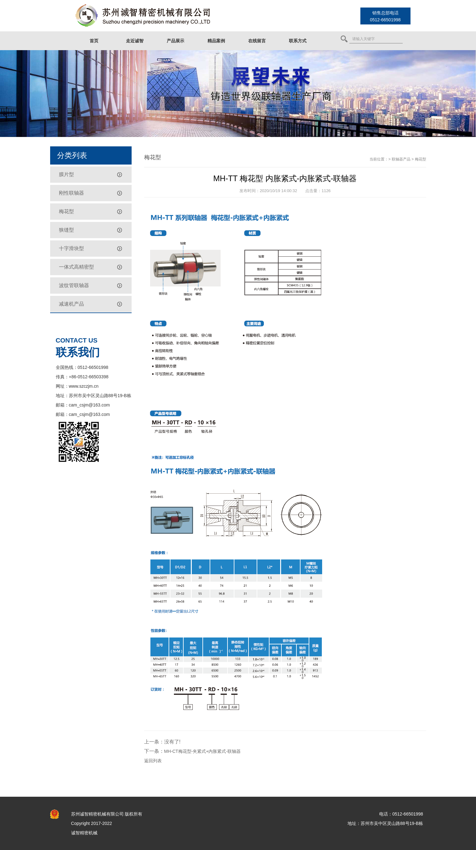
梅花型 (66, 211)
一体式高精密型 (76, 267)
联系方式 (297, 40)
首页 (94, 40)
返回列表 (153, 760)
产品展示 (175, 40)
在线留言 (257, 40)
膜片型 (66, 174)
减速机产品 (71, 304)
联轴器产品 (401, 159)
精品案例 (216, 40)
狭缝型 (66, 230)
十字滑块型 (71, 248)
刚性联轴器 (71, 193)
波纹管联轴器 (74, 285)
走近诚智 (135, 40)
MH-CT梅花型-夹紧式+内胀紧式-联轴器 (202, 751)
